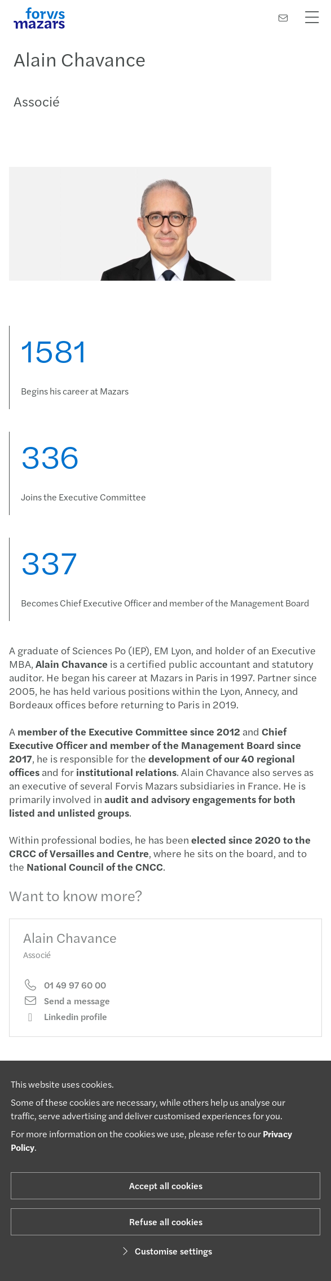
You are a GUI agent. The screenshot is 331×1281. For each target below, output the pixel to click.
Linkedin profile (65, 1023)
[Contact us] (283, 18)
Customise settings (165, 1250)
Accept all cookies (165, 1185)
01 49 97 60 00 (64, 991)
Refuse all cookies (165, 1221)
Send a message (66, 1007)
